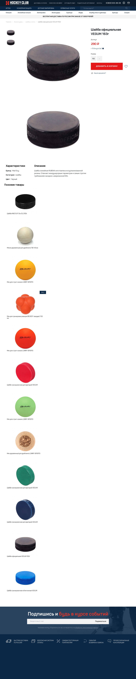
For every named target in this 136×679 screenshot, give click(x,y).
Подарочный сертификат (86, 3)
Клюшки (8, 12)
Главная (8, 22)
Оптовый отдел (69, 3)
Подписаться (100, 621)
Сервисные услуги (67, 8)
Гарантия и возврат (55, 3)
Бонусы (99, 3)
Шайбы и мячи (30, 22)
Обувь (81, 12)
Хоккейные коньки (24, 12)
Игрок (8, 8)
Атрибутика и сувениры (97, 12)
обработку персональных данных (86, 628)
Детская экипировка (46, 8)
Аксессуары (56, 12)
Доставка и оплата (40, 3)
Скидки (126, 12)
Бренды (115, 12)
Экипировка (41, 12)
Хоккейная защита (24, 8)
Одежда (69, 12)
